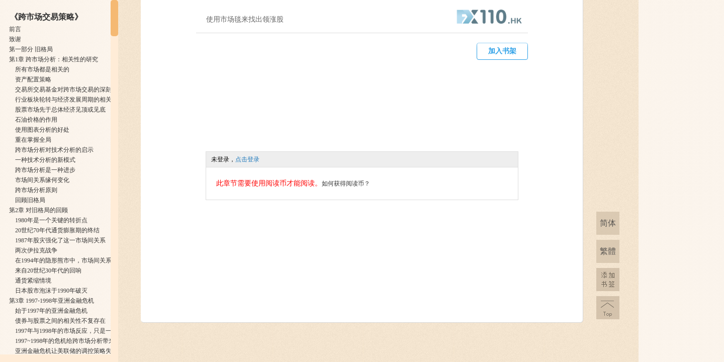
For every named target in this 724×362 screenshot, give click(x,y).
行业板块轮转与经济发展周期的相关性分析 (72, 99)
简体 (608, 223)
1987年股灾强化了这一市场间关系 (60, 240)
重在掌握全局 (33, 139)
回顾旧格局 (30, 200)
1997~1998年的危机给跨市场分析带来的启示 (74, 340)
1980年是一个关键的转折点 (51, 220)
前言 (15, 29)
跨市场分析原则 (36, 190)
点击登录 (247, 159)
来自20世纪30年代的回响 (48, 270)
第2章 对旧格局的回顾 (38, 210)
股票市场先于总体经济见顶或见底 (60, 109)
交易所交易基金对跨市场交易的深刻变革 (69, 89)
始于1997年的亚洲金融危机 (51, 310)
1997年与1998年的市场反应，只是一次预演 (72, 330)
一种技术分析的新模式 (45, 159)
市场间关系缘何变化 (42, 180)
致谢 (15, 39)
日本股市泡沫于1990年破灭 (51, 290)
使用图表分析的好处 (42, 129)
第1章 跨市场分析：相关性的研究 (53, 59)
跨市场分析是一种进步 (45, 169)
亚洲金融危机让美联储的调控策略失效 (66, 350)
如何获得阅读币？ (346, 183)
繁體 (608, 251)
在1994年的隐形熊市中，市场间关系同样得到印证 (81, 260)
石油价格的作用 (36, 119)
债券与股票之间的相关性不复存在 (60, 320)
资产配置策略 (33, 79)
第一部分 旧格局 (31, 49)
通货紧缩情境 (33, 280)
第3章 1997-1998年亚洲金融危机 (51, 300)
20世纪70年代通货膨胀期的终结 (57, 230)
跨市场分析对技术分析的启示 (54, 149)
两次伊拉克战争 (36, 250)
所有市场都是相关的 (42, 69)
